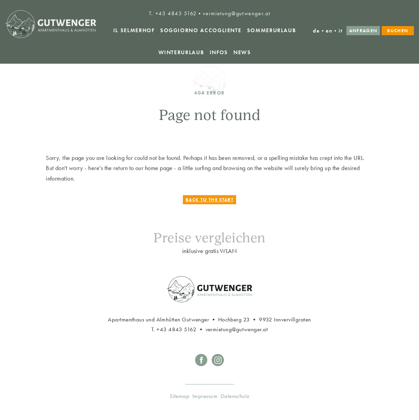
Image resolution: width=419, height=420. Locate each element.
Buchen (397, 31)
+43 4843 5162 (176, 329)
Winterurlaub (181, 52)
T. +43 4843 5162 (173, 13)
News (242, 52)
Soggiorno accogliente (200, 30)
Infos (219, 52)
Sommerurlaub (271, 30)
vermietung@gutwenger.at (236, 13)
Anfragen (363, 31)
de (316, 30)
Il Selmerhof (134, 30)
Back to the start (209, 200)
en (329, 30)
